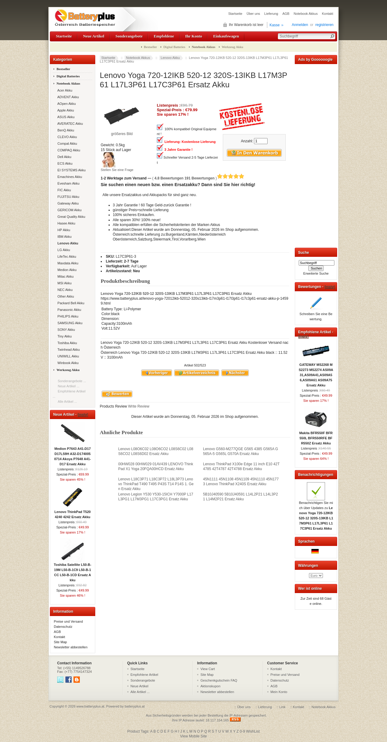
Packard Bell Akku (70, 303)
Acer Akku (64, 90)
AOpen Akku (66, 103)
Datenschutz (63, 626)
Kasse (275, 25)
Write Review (138, 406)
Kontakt (327, 13)
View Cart (207, 669)
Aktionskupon (210, 686)
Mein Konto (279, 692)
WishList (253, 731)
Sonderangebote (128, 36)
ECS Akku (64, 163)
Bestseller (150, 47)
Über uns (253, 13)
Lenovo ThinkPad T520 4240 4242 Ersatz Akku (72, 512)
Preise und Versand (68, 621)
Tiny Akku (64, 336)
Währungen (308, 565)
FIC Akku (63, 190)
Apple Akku (65, 110)
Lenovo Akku (170, 58)
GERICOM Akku (69, 210)
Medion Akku (66, 270)
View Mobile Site (193, 736)
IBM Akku (64, 236)
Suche (303, 252)
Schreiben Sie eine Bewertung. (316, 314)
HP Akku (63, 230)
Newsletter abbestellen (70, 647)
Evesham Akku (68, 183)
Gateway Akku (67, 203)
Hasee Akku (65, 223)
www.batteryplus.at (90, 706)
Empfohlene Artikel (144, 674)
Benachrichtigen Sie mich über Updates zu (316, 513)
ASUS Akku (65, 117)
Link (282, 707)
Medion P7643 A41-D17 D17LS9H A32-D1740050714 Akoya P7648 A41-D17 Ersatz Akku (72, 454)
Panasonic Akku (68, 309)
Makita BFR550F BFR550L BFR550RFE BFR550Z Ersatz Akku (316, 436)
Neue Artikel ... (69, 386)
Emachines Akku (69, 177)
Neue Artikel (93, 36)
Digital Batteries (174, 47)
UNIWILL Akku (67, 356)
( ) (198, 178)
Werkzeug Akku (232, 47)
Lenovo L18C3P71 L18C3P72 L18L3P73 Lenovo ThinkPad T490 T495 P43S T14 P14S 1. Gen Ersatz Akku (156, 484)
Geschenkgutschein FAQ (218, 680)
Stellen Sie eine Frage (117, 170)
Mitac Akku (64, 276)
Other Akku (65, 296)
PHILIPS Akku (67, 316)
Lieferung (271, 13)
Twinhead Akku (68, 349)
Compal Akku (66, 143)
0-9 (242, 731)
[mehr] (82, 414)
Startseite (235, 13)
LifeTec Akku (66, 256)
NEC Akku (64, 290)
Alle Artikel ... (67, 401)
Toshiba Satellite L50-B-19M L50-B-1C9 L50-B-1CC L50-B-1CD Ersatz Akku (72, 570)
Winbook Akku (67, 363)
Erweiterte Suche (316, 273)
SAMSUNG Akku (69, 323)
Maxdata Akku (67, 263)
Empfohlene (164, 36)
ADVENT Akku (67, 97)
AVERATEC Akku (69, 123)
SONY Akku (65, 329)
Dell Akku (63, 157)
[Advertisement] (316, 154)
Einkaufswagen (226, 36)
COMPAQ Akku (68, 150)
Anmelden (300, 25)
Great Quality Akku (70, 216)
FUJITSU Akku (67, 196)
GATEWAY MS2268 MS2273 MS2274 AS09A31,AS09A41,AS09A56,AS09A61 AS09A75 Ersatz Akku (316, 373)
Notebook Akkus (306, 13)
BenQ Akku (65, 130)
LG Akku (63, 250)
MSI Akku (64, 283)
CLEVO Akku (66, 137)
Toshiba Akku (66, 343)
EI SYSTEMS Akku (71, 170)
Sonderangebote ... (72, 381)
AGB (285, 13)
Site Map (60, 642)
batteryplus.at (135, 706)
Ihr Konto (193, 36)
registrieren (324, 25)
